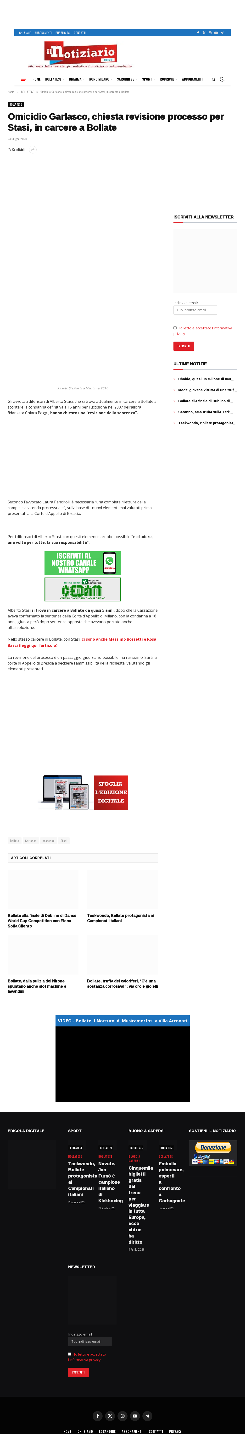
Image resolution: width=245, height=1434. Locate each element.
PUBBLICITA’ (63, 33)
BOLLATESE (53, 79)
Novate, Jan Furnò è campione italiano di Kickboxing (107, 1181)
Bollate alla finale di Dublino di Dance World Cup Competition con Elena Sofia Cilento (42, 920)
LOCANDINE (107, 1430)
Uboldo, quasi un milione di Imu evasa (204, 379)
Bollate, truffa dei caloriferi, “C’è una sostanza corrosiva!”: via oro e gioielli (122, 983)
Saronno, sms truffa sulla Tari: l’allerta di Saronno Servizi (204, 412)
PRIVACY (176, 1430)
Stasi (64, 839)
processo (49, 839)
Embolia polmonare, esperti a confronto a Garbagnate (168, 1181)
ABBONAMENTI (43, 33)
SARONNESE (125, 79)
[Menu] (23, 79)
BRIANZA (75, 79)
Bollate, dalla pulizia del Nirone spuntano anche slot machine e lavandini (37, 985)
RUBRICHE (167, 79)
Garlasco (31, 839)
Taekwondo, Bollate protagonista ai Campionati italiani (120, 917)
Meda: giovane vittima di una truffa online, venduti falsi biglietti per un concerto (207, 390)
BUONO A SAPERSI (140, 1147)
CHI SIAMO (25, 33)
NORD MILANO (99, 79)
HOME (37, 79)
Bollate (14, 839)
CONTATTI (80, 33)
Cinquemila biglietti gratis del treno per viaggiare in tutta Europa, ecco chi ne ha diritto (137, 1204)
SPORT (147, 79)
